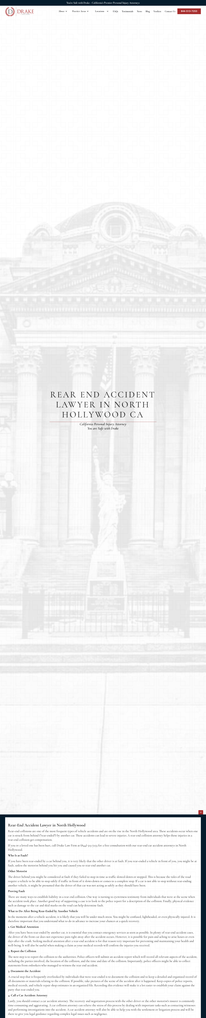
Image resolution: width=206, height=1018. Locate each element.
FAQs (115, 11)
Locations (99, 11)
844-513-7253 (189, 11)
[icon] (200, 812)
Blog (148, 11)
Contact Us (170, 11)
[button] (63, 11)
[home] (19, 11)
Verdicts (157, 11)
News (139, 11)
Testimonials (127, 11)
